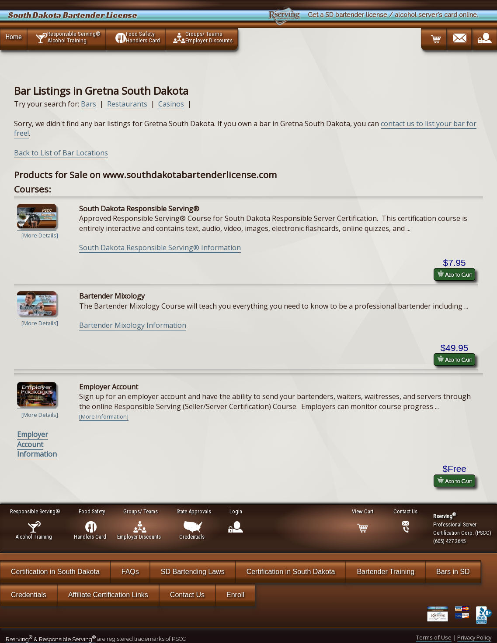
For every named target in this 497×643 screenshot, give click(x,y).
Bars (88, 104)
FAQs (130, 571)
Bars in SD (452, 571)
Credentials (28, 594)
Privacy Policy (474, 637)
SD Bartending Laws (193, 571)
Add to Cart (454, 274)
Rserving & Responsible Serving (51, 639)
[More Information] (104, 416)
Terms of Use (434, 637)
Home (13, 36)
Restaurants (127, 104)
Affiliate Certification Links (108, 594)
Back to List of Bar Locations (61, 153)
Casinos (171, 104)
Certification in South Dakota (55, 571)
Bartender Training (385, 571)
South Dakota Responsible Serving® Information (160, 247)
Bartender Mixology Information (132, 325)
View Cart (363, 511)
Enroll (235, 594)
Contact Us (187, 594)
